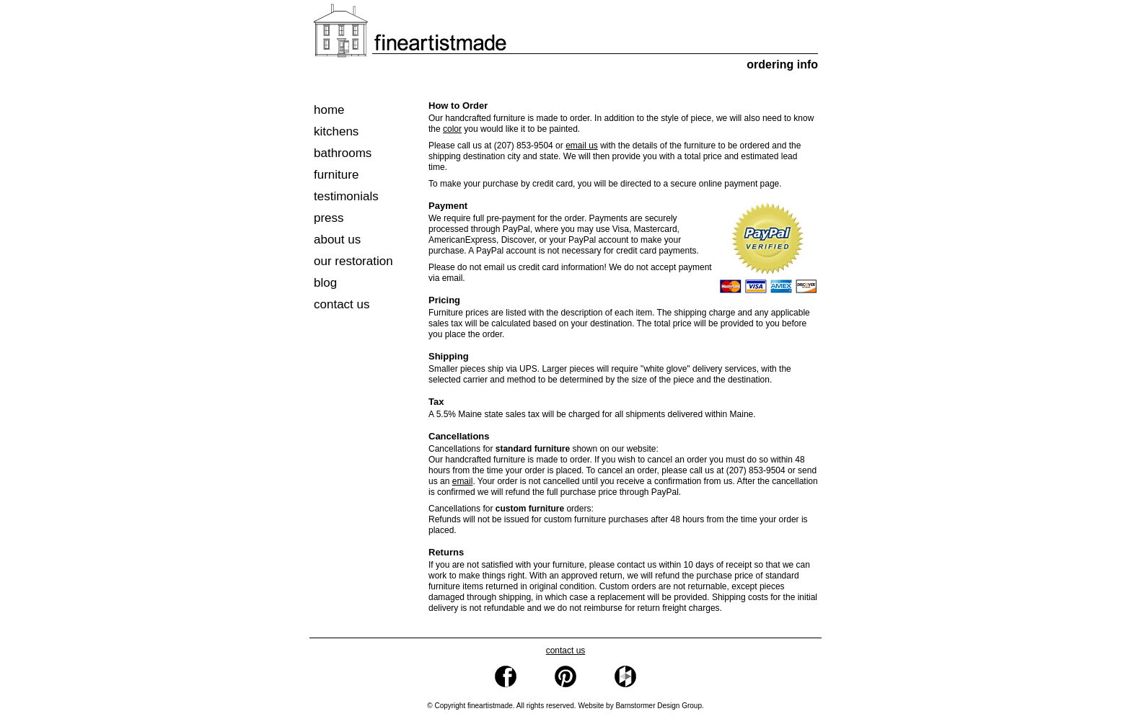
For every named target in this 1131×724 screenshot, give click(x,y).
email (462, 481)
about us (337, 239)
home (329, 110)
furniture (336, 175)
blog (325, 283)
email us (582, 145)
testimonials (346, 196)
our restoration (353, 261)
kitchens (336, 131)
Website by (640, 706)
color (452, 129)
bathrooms (342, 153)
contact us (342, 304)
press (329, 218)
